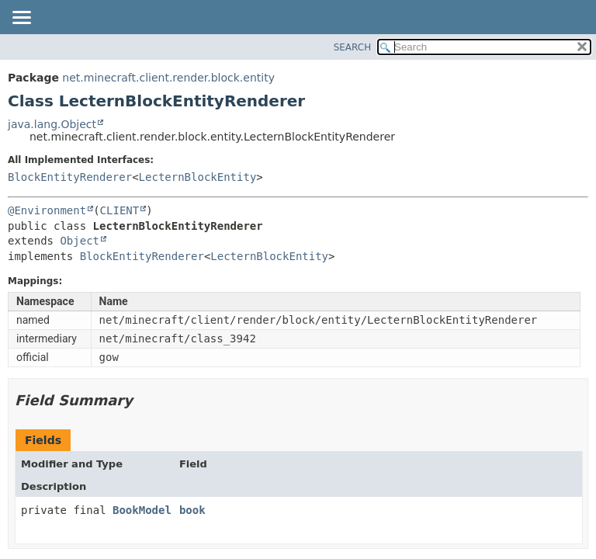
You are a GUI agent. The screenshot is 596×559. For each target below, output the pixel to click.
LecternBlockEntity (198, 177)
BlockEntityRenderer (70, 177)
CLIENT (120, 210)
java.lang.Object (52, 124)
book (192, 510)
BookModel (142, 510)
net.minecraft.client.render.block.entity (168, 77)
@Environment (47, 210)
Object (79, 240)
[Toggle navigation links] (21, 19)
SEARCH (353, 47)
